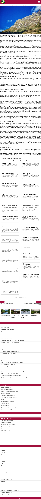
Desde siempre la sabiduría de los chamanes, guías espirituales (11, 366)
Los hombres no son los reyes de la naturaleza (15, 316)
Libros (2, 463)
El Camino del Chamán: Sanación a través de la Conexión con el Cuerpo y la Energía (14, 377)
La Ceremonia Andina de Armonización (28, 184)
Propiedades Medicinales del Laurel (6, 492)
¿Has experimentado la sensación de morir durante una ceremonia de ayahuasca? (14, 371)
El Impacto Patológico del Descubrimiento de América (5, 316)
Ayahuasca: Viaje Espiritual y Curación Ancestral (8, 325)
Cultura (23, 39)
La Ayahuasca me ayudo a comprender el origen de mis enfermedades (12, 362)
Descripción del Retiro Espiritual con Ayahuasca (30, 237)
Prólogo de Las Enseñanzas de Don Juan (7, 477)
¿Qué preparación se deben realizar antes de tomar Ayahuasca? (30, 205)
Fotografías (3, 461)
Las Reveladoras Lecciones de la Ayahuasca (8, 173)
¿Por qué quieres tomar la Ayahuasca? (7, 360)
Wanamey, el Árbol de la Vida (6, 163)
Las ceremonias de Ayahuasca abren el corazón (8, 353)
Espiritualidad (3, 456)
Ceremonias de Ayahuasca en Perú (6, 479)
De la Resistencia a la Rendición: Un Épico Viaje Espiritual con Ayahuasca (29, 264)
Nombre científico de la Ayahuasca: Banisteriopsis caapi (10, 488)
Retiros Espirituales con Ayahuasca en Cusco (9, 183)
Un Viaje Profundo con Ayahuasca (6, 338)
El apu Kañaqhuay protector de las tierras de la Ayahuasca (10, 349)
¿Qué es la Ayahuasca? (5, 236)
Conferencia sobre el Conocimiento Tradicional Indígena (10, 351)
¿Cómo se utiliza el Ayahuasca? (27, 173)
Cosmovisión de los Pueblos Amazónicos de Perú (35, 316)
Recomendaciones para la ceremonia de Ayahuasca (30, 227)
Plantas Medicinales (4, 465)
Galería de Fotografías (26, 247)
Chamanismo (3, 452)
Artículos (2, 448)
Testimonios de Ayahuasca (5, 467)
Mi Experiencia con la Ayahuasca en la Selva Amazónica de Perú (29, 217)
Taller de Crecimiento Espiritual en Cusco (29, 253)
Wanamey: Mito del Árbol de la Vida (6, 483)
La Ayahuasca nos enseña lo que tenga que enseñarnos (8, 194)
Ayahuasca (3, 450)
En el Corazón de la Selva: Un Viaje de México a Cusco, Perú (10, 277)
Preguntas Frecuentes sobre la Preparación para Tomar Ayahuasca (9, 205)
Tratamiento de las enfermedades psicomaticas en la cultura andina (30, 275)
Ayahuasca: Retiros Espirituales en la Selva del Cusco (30, 163)
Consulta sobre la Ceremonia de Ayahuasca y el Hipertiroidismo (29, 195)
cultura (3, 35)
